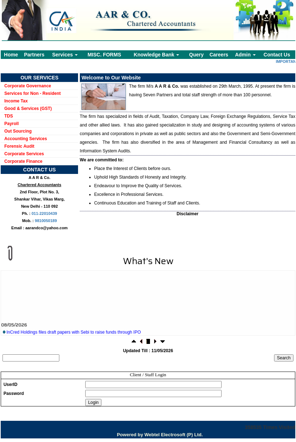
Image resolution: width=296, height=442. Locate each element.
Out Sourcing (18, 131)
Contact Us (277, 54)
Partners (34, 54)
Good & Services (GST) (28, 108)
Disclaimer (188, 213)
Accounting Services (25, 138)
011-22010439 (44, 213)
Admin (245, 54)
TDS (8, 116)
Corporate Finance (23, 161)
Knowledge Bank (156, 54)
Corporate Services (24, 153)
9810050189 (46, 220)
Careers (218, 54)
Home (11, 54)
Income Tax (16, 100)
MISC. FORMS (104, 54)
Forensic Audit (19, 146)
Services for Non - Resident (32, 93)
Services (65, 54)
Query (196, 54)
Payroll (11, 123)
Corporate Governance (27, 85)
